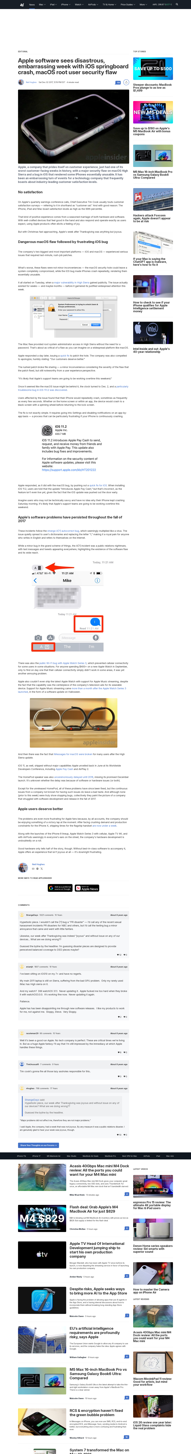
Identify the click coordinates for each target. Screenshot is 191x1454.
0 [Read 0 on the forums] (127, 1228)
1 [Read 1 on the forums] (127, 1315)
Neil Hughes (31, 82)
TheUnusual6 (32, 1064)
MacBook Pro (110, 1156)
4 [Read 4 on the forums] (127, 1194)
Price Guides (128, 4)
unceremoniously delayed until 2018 (73, 777)
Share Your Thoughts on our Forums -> (38, 1145)
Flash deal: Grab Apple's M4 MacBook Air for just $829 (94, 1209)
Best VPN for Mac (129, 1156)
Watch (79, 4)
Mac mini (170, 1156)
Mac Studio (71, 1156)
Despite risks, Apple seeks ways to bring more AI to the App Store (98, 1291)
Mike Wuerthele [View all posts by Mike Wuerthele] (77, 1195)
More (143, 4)
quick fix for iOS (98, 485)
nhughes (30, 1088)
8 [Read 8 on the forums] (127, 1397)
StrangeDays (32, 915)
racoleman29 (32, 1033)
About (118, 915)
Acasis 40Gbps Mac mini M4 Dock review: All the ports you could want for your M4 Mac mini (99, 1170)
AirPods (93, 4)
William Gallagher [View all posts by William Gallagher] (78, 1357)
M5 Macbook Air (53, 1156)
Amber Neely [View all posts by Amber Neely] (76, 1277)
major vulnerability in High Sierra (71, 282)
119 (118, 82)
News (32, 4)
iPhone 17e (21, 1156)
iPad (53, 4)
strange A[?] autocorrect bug (63, 530)
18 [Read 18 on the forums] (126, 1437)
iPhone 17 (36, 1156)
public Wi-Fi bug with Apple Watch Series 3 (62, 663)
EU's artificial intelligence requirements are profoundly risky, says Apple (95, 1332)
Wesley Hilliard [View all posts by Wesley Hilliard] (77, 1438)
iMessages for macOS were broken (73, 754)
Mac (42, 4)
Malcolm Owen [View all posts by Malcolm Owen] (77, 1316)
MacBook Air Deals (90, 1156)
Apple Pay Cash (64, 769)
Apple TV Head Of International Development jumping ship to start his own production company (97, 1250)
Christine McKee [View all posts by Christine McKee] (77, 1229)
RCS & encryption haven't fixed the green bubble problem (96, 1412)
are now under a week (104, 825)
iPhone (66, 4)
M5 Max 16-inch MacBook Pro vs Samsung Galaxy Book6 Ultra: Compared (98, 1373)
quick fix (64, 355)
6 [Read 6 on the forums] (127, 1356)
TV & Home (109, 4)
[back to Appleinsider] (22, 5)
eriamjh (30, 967)
